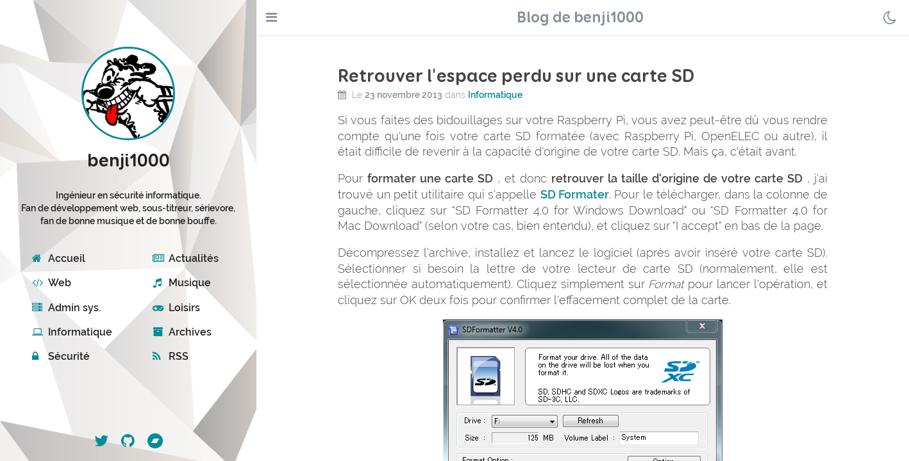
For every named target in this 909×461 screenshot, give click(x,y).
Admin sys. (66, 308)
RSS (170, 356)
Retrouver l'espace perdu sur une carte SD (516, 76)
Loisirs (176, 308)
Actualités (186, 258)
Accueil (58, 258)
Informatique (72, 332)
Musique (182, 283)
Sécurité (61, 356)
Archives (182, 332)
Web (51, 283)
